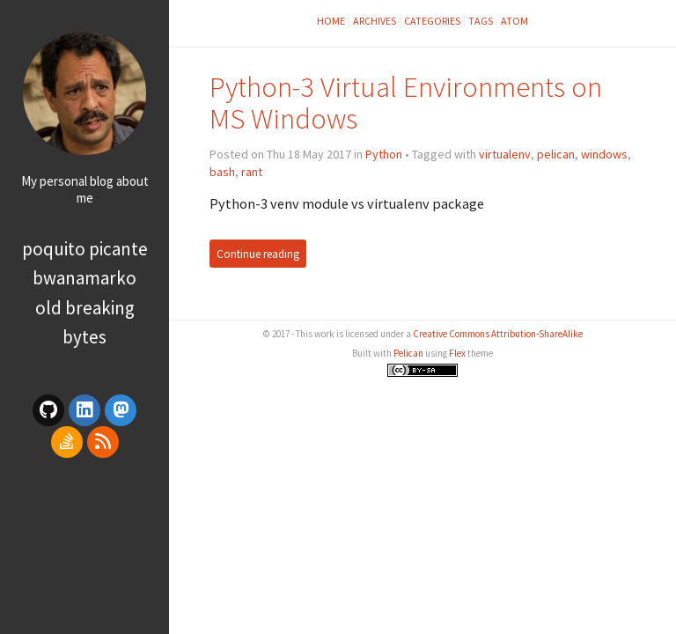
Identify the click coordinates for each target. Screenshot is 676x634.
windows (604, 154)
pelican (556, 154)
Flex (457, 353)
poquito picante (85, 249)
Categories (432, 20)
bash (222, 172)
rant (251, 172)
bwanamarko (84, 278)
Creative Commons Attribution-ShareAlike (498, 334)
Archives (374, 20)
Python (383, 154)
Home (331, 20)
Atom (514, 20)
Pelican (408, 353)
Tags (480, 20)
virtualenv (505, 154)
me (85, 197)
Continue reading (258, 253)
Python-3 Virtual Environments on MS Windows (405, 102)
